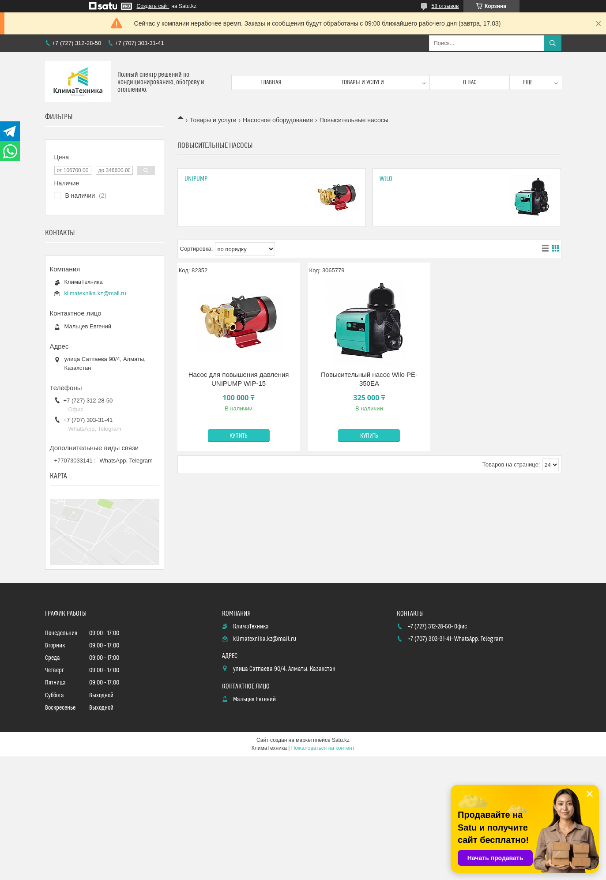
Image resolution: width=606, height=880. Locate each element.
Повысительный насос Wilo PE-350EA (369, 379)
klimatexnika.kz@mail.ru (95, 293)
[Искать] (552, 43)
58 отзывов (445, 6)
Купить (239, 436)
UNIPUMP (195, 179)
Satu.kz (341, 740)
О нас (470, 82)
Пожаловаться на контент (322, 748)
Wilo (386, 179)
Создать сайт (153, 6)
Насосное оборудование (278, 120)
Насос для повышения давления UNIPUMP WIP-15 (238, 379)
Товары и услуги (363, 82)
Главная (271, 82)
